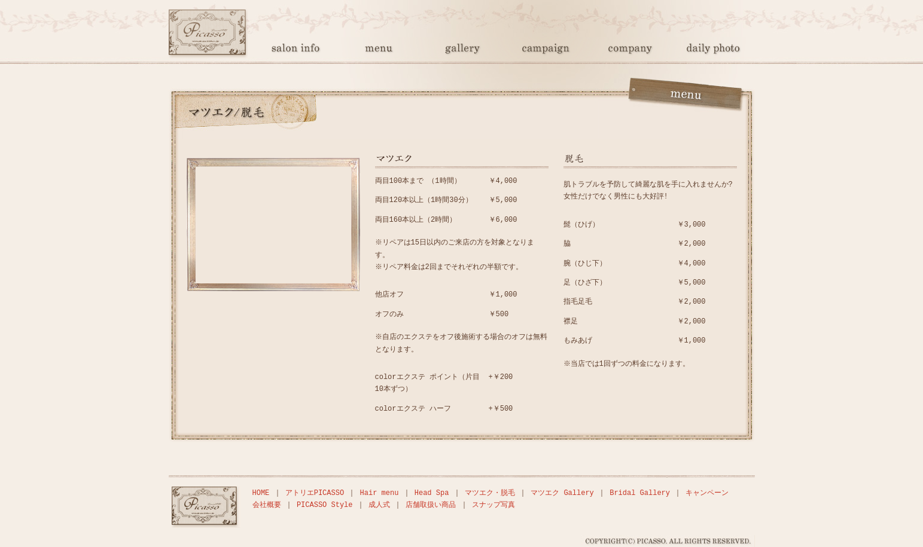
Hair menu (379, 493)
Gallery (462, 50)
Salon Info (294, 50)
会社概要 (266, 505)
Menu (378, 50)
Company (629, 50)
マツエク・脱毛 (490, 493)
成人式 (379, 505)
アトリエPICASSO (314, 493)
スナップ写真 (713, 50)
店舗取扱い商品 (431, 505)
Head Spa (432, 493)
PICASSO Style (325, 505)
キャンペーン (707, 493)
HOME (261, 493)
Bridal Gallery (640, 493)
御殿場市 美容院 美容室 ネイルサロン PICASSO (210, 50)
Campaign (545, 50)
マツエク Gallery (562, 493)
